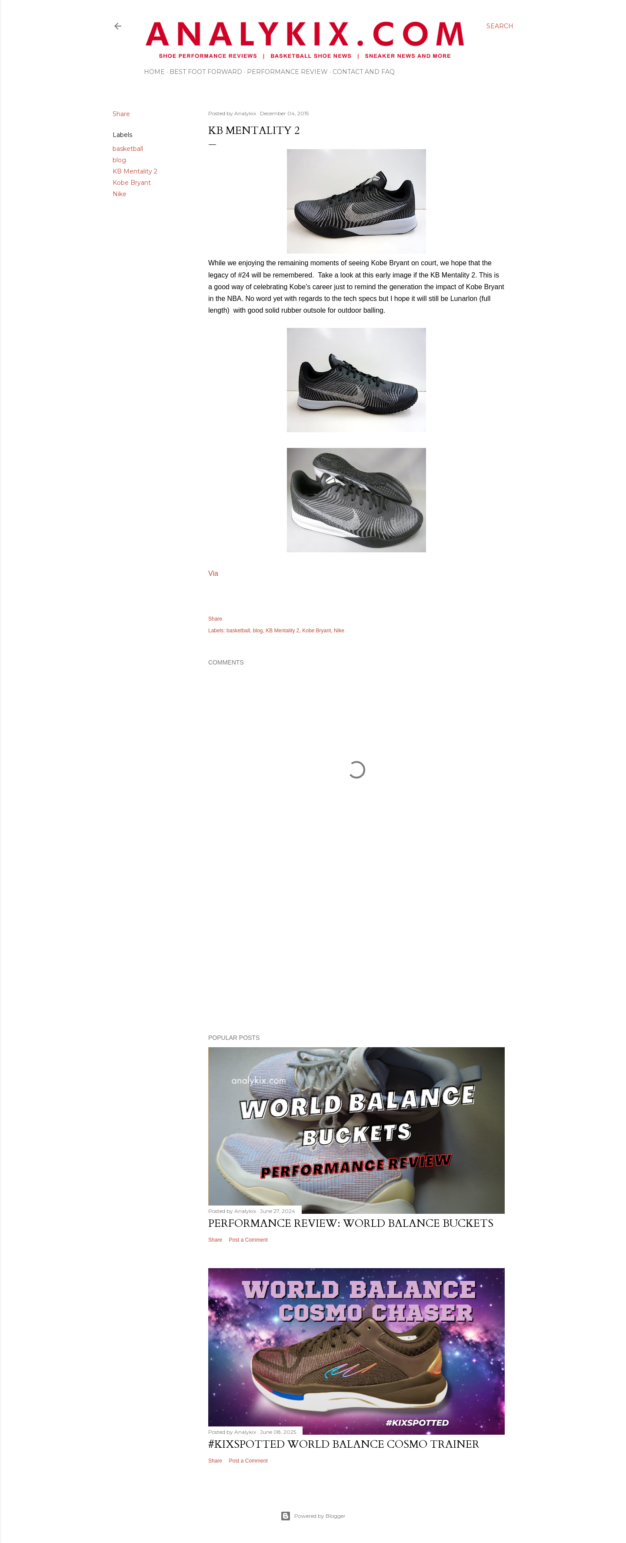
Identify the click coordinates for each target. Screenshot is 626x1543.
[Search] (499, 26)
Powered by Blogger (313, 1516)
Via (213, 573)
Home (154, 72)
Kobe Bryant (132, 183)
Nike (120, 194)
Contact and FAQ (364, 72)
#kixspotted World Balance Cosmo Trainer (343, 1444)
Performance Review (287, 72)
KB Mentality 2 (135, 171)
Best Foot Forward (206, 72)
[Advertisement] (356, 951)
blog (119, 160)
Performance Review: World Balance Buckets (350, 1223)
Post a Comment (248, 1240)
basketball (128, 149)
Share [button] (121, 114)
